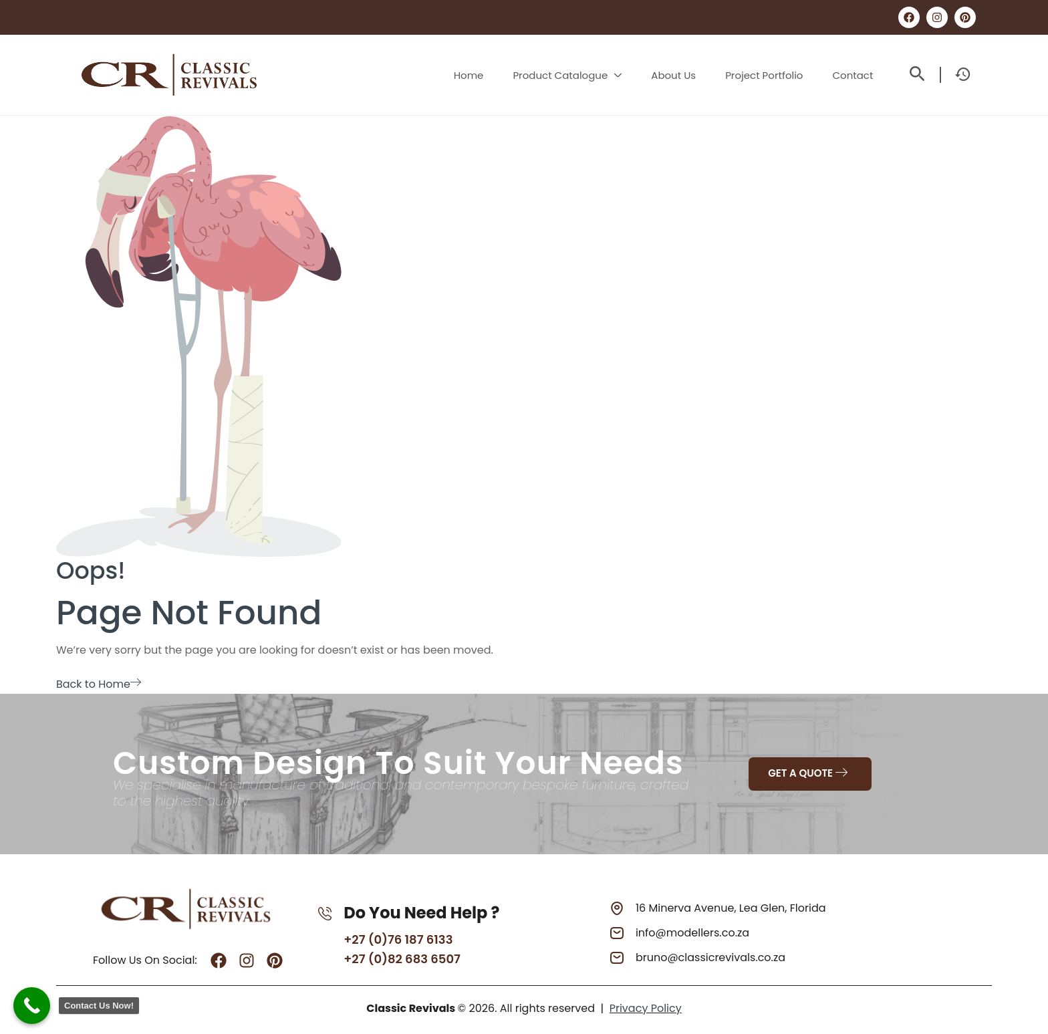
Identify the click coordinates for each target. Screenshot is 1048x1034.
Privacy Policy (646, 1008)
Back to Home (98, 684)
